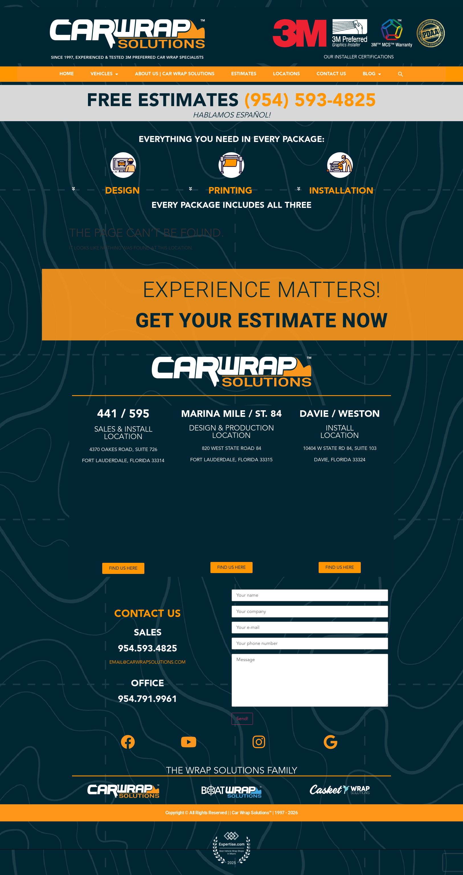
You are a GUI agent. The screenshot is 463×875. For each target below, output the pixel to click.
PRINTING (230, 191)
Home (67, 74)
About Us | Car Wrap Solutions (174, 74)
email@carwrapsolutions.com (150, 662)
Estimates (243, 74)
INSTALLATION (341, 191)
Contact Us (331, 74)
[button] (400, 74)
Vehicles (104, 74)
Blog (372, 74)
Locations (286, 74)
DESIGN (122, 191)
